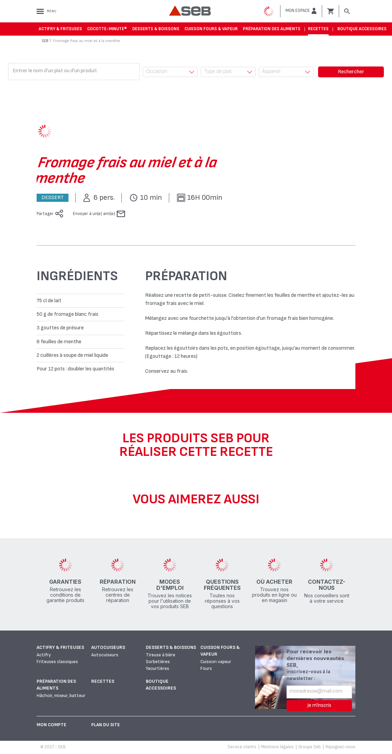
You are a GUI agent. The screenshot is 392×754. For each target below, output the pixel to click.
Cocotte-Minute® (107, 29)
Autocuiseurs (108, 647)
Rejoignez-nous (340, 747)
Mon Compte (51, 725)
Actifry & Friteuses (60, 29)
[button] (301, 11)
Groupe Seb (309, 747)
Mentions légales (277, 747)
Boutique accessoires (362, 29)
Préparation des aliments (271, 29)
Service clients (242, 747)
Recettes (318, 29)
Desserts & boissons (155, 29)
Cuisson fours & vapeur (211, 29)
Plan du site (105, 725)
